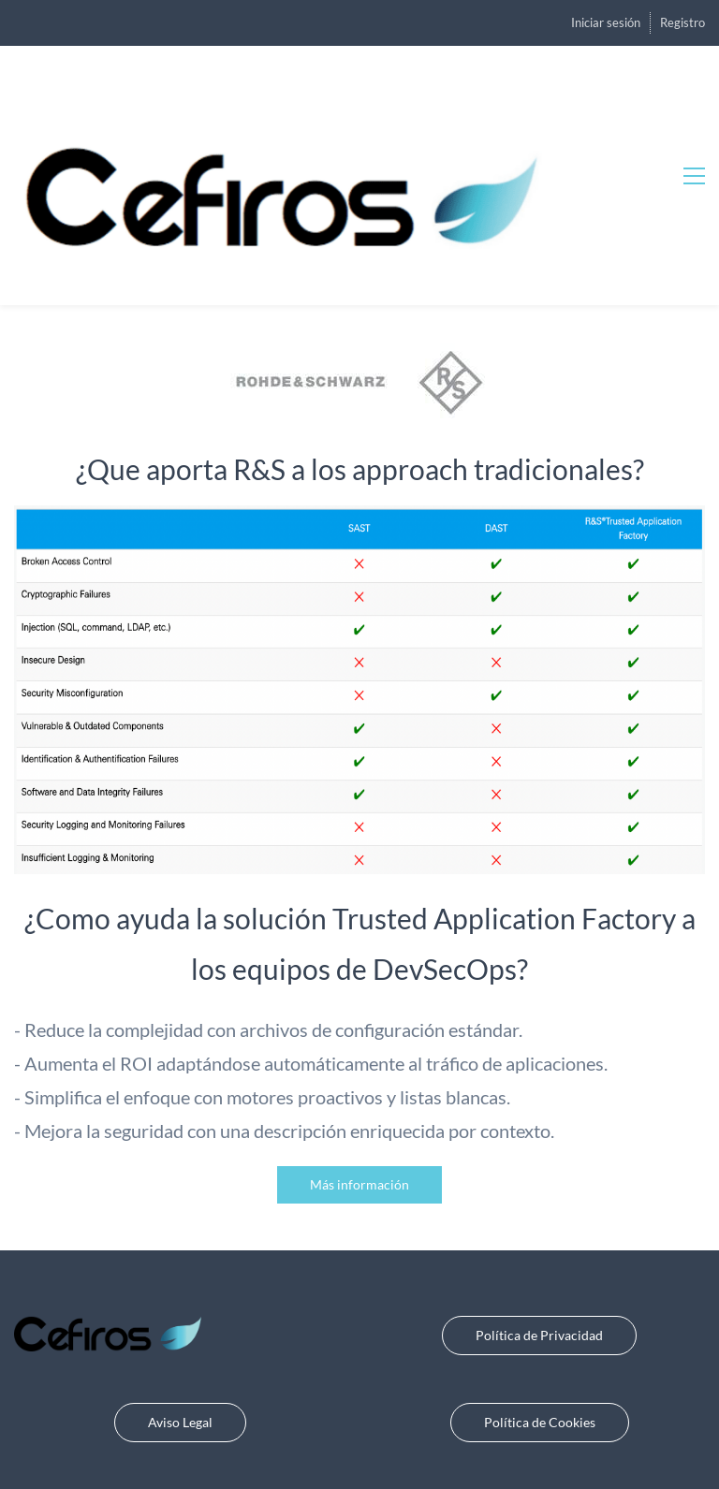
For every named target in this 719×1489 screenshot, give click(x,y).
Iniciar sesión (605, 22)
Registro (682, 22)
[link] (360, 340)
